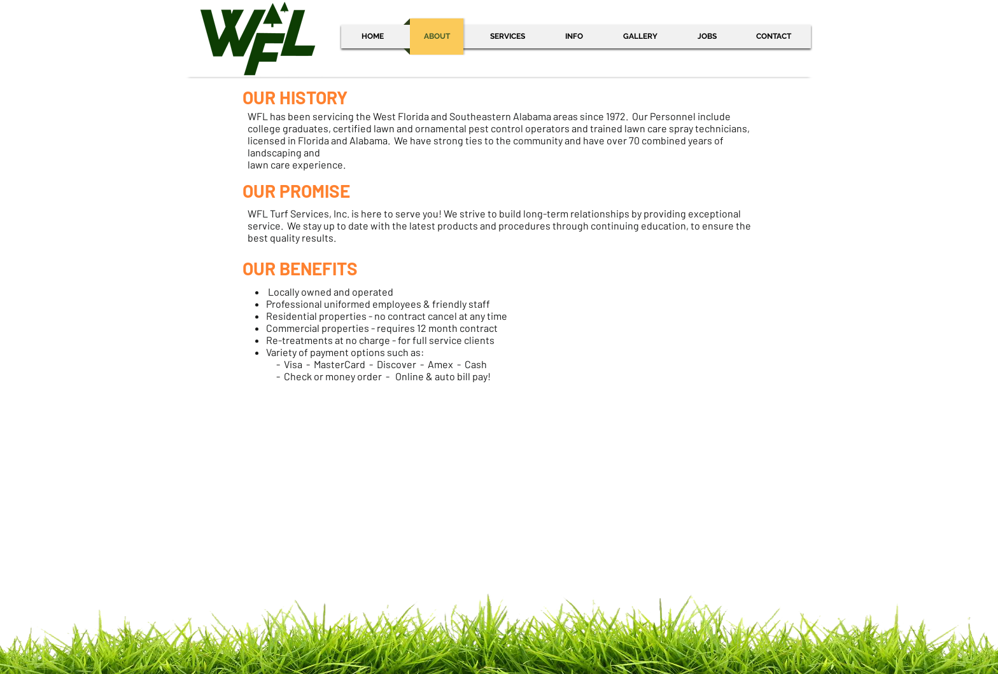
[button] (574, 36)
